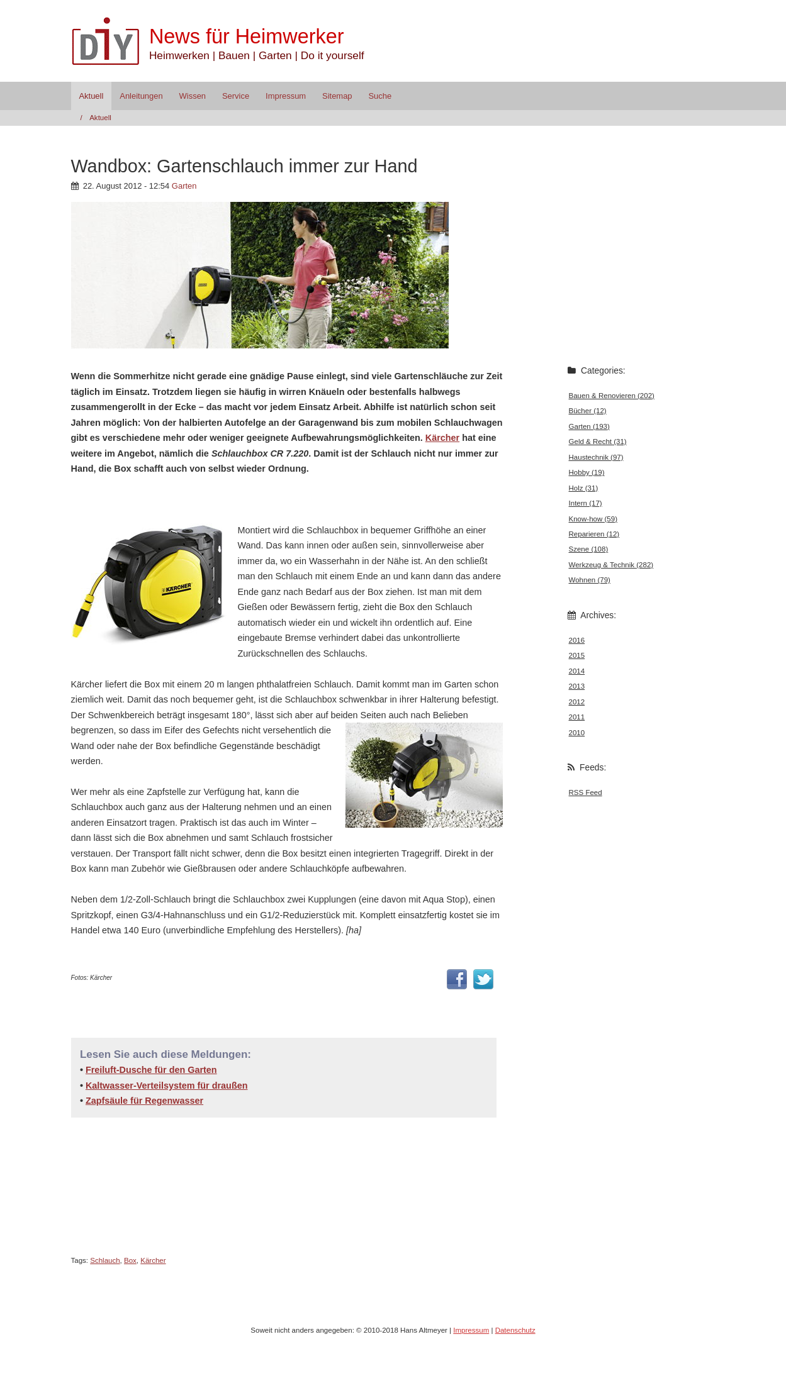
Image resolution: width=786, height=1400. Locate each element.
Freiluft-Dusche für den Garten (151, 1070)
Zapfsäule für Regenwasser (144, 1101)
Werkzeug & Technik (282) (611, 565)
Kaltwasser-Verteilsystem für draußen (167, 1086)
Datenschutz (515, 1330)
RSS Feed (585, 792)
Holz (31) (583, 488)
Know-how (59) (593, 519)
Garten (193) (589, 426)
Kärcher (442, 438)
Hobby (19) (587, 472)
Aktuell (91, 96)
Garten (184, 186)
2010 (577, 732)
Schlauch (105, 1260)
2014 (577, 671)
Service (235, 96)
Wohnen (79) (589, 580)
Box (130, 1260)
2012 (577, 702)
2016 (577, 640)
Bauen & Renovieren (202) (611, 395)
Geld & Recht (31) (598, 441)
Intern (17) (585, 503)
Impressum (286, 96)
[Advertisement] (218, 498)
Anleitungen (141, 96)
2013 (577, 686)
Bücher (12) (588, 410)
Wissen (192, 96)
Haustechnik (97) (596, 457)
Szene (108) (589, 549)
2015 (577, 655)
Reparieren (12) (594, 534)
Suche (379, 96)
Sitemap (337, 96)
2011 (577, 717)
